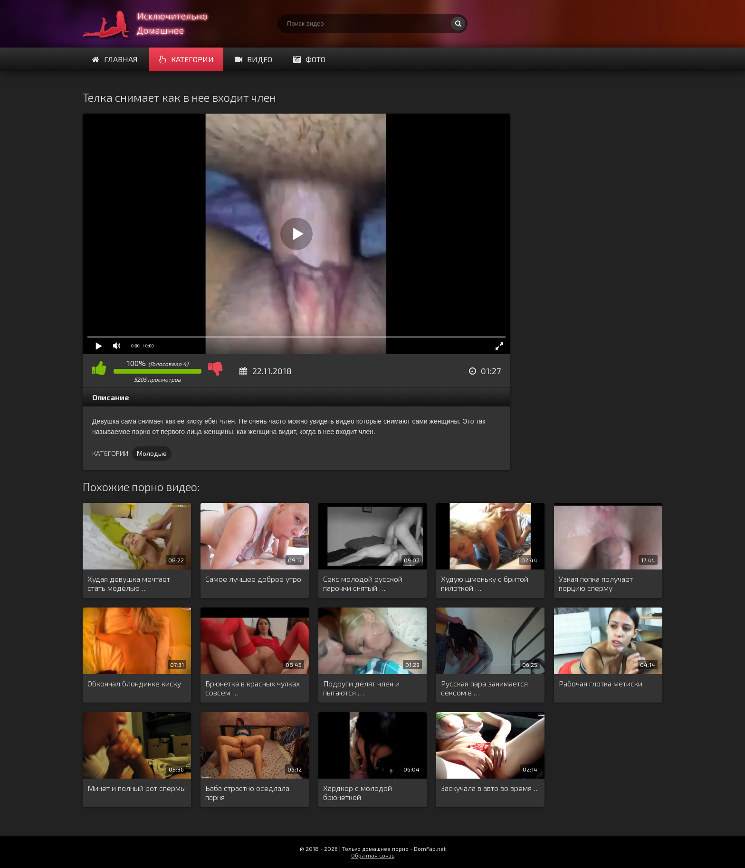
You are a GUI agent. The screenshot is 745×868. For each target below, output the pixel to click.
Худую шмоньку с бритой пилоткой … (484, 583)
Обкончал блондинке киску (134, 683)
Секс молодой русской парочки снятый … (362, 583)
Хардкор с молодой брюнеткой (357, 792)
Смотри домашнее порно (154, 24)
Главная (115, 59)
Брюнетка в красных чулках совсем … (252, 688)
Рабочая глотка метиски (600, 683)
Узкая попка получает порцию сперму (596, 583)
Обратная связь (372, 855)
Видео (253, 59)
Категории (186, 59)
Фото (309, 59)
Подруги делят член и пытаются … (361, 688)
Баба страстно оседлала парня (247, 792)
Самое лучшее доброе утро (253, 578)
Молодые (152, 453)
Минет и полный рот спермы (136, 787)
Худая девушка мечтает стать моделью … (128, 583)
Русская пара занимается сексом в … (484, 688)
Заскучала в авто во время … (490, 787)
